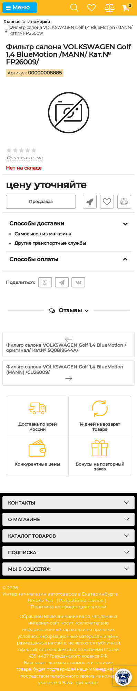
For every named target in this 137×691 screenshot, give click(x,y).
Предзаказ (41, 201)
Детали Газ (40, 600)
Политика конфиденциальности (68, 606)
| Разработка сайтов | (81, 600)
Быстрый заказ (90, 202)
